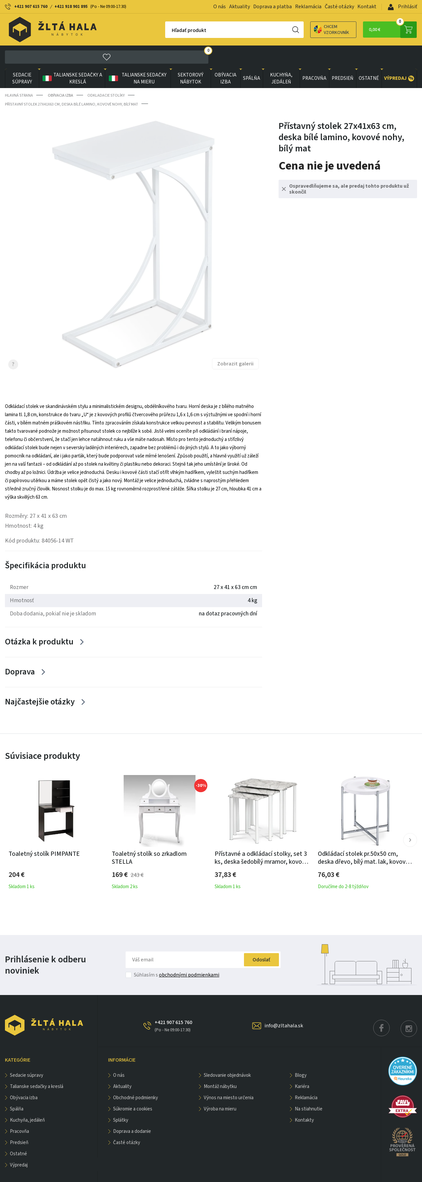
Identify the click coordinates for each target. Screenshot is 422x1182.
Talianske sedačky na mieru (136, 55)
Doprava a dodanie (132, 1110)
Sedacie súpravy (22, 55)
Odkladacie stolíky (105, 73)
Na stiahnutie (308, 1087)
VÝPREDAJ (399, 55)
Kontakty (304, 1099)
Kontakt (367, 6)
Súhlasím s (176, 953)
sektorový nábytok (189, 55)
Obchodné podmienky (135, 1076)
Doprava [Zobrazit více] (20, 650)
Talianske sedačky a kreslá (71, 55)
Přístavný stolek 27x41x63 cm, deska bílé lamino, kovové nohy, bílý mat (71, 81)
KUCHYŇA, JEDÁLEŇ (280, 55)
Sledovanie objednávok (227, 1054)
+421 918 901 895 (71, 7)
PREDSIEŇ (342, 55)
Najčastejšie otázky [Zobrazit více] (40, 680)
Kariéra (302, 1065)
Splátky (120, 1099)
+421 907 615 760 (30, 7)
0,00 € (390, 29)
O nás (219, 6)
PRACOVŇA (313, 55)
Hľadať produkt (160, 30)
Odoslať (260, 938)
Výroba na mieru (220, 1087)
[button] (410, 819)
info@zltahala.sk (283, 1004)
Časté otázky (339, 6)
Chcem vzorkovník (303, 29)
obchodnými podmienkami (189, 953)
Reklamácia (308, 6)
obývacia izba (224, 55)
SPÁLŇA (250, 55)
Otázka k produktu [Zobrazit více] (40, 619)
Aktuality (239, 6)
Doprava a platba (272, 6)
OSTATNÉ (368, 55)
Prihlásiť (402, 6)
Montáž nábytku (220, 1065)
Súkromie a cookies (132, 1087)
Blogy (301, 1054)
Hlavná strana (19, 73)
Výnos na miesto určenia (229, 1076)
